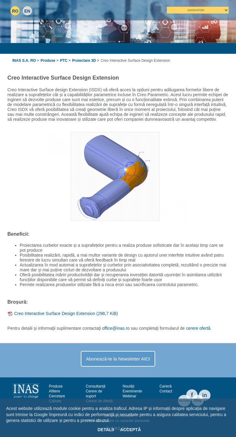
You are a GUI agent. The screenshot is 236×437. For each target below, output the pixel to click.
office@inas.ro (115, 328)
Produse (48, 60)
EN (27, 11)
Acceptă (130, 429)
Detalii (105, 429)
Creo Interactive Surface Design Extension (66, 313)
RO (15, 11)
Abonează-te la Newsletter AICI (118, 358)
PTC (63, 60)
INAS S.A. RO (24, 60)
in (204, 395)
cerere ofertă (198, 328)
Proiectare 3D (84, 60)
